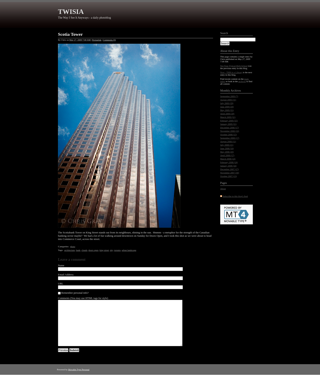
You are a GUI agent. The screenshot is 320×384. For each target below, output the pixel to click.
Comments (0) (109, 40)
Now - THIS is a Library (231, 72)
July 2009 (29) (226, 103)
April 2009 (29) (227, 113)
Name (61, 265)
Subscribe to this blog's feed (235, 196)
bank (78, 250)
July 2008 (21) (226, 145)
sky (111, 250)
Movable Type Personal (78, 378)
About (223, 188)
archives (242, 81)
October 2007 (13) (228, 176)
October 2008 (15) (228, 134)
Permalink (96, 40)
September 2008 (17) (229, 138)
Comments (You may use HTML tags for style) (83, 298)
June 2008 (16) (227, 148)
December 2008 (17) (229, 127)
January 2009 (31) (228, 124)
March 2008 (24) (228, 159)
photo (72, 246)
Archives (236, 90)
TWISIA (71, 11)
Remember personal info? (73, 292)
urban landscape (129, 250)
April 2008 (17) (227, 155)
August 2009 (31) (228, 100)
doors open (93, 250)
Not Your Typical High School (234, 66)
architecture (69, 250)
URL (60, 283)
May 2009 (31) (227, 110)
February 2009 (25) (229, 120)
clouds (84, 250)
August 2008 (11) (228, 141)
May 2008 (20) (227, 152)
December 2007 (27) (229, 169)
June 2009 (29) (227, 106)
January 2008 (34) (228, 166)
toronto (117, 250)
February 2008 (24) (229, 162)
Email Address (65, 274)
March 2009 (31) (228, 117)
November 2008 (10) (229, 131)
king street (104, 250)
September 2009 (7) (229, 96)
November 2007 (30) (229, 172)
